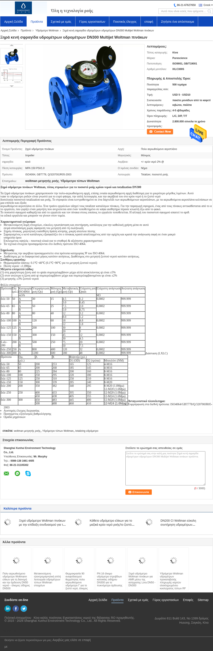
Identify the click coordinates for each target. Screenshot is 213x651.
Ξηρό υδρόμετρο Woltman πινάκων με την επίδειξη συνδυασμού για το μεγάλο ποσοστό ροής (42, 524)
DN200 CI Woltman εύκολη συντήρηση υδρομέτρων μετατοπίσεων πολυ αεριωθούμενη (183, 524)
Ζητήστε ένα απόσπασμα (177, 21)
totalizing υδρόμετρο (86, 430)
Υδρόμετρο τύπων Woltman (58, 430)
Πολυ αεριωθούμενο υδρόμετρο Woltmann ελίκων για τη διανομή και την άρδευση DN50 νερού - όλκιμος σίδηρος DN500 (16, 581)
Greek (206, 5)
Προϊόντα (37, 21)
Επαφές (188, 600)
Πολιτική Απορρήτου (17, 617)
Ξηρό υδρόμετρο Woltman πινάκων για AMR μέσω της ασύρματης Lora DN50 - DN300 (141, 579)
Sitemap (203, 600)
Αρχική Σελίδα (13, 21)
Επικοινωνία (154, 131)
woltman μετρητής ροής (27, 430)
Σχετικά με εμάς (61, 21)
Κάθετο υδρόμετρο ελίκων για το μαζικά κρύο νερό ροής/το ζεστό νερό (111, 524)
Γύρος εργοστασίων (92, 21)
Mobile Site (9, 631)
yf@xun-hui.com (198, 627)
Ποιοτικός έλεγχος (124, 21)
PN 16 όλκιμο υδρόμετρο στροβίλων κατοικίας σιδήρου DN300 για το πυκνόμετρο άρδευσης (109, 579)
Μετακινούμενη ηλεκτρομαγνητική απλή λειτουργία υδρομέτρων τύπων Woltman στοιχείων (47, 579)
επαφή (149, 21)
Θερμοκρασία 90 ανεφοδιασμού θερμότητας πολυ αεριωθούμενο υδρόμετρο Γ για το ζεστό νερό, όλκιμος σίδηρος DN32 (76, 582)
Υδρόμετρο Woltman (47, 30)
